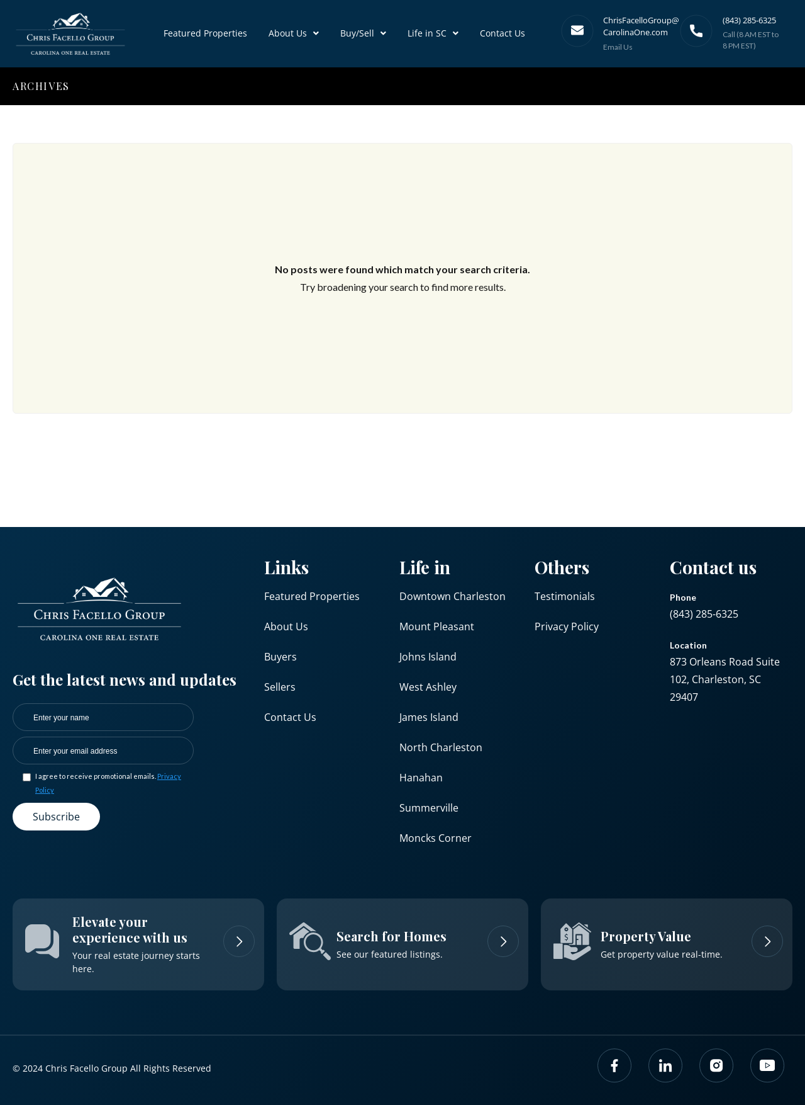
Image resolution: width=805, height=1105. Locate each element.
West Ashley (428, 687)
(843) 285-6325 (704, 614)
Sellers (280, 687)
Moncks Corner (435, 838)
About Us (294, 33)
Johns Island (428, 657)
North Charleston (440, 747)
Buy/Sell (363, 33)
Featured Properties (205, 33)
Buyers (280, 657)
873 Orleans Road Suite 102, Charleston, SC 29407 (725, 679)
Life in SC (433, 33)
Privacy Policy (567, 626)
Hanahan (421, 778)
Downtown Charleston (452, 596)
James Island (428, 717)
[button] (293, 33)
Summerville (428, 808)
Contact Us (502, 33)
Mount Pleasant (436, 626)
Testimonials (565, 596)
